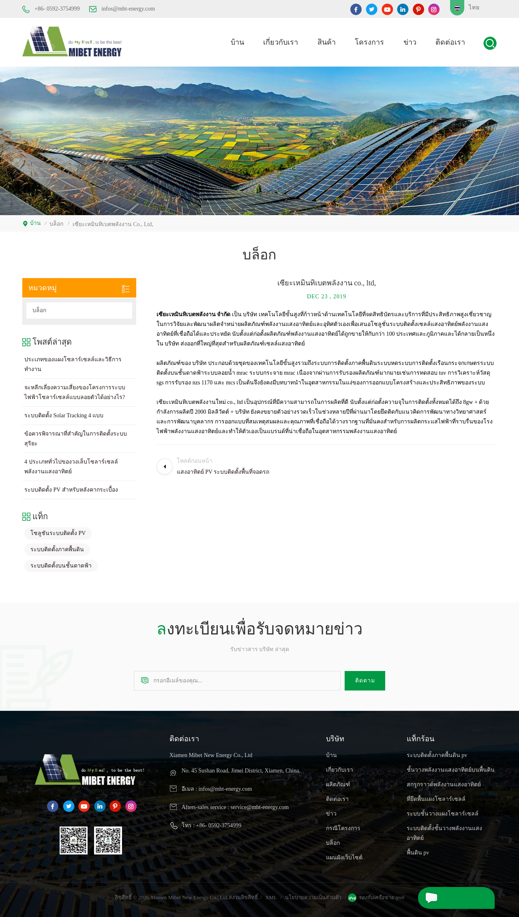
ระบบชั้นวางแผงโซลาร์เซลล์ (442, 812)
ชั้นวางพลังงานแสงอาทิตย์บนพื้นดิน (451, 768)
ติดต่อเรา (450, 41)
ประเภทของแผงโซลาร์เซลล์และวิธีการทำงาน (73, 363)
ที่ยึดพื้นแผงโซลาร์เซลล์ (436, 797)
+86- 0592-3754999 (51, 9)
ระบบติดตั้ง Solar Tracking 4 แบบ (63, 414)
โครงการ (369, 41)
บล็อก (39, 309)
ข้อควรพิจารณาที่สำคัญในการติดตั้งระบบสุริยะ (75, 437)
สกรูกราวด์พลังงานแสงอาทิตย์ (444, 783)
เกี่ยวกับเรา (280, 41)
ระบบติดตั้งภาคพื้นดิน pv (437, 754)
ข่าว (409, 41)
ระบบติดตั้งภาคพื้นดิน (57, 548)
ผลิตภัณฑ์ (338, 783)
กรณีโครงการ (343, 827)
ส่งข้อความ (439, 898)
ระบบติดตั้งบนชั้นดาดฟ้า (61, 564)
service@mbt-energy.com (260, 806)
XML (271, 896)
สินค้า (326, 41)
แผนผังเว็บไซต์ (344, 856)
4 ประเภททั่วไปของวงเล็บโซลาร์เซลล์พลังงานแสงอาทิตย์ (71, 465)
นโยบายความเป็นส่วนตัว (313, 896)
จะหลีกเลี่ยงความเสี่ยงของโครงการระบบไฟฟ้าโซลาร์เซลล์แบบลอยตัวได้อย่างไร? (74, 391)
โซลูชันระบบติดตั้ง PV (58, 532)
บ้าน (237, 41)
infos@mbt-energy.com (122, 9)
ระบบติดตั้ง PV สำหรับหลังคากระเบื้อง (71, 488)
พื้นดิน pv (418, 851)
